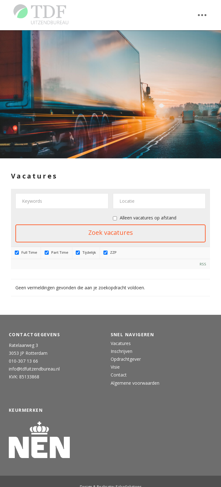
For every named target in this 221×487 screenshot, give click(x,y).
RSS (203, 264)
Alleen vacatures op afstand (148, 218)
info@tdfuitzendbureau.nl (34, 369)
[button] (202, 15)
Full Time (26, 252)
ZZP (110, 252)
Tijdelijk (86, 252)
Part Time (56, 252)
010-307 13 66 (23, 361)
